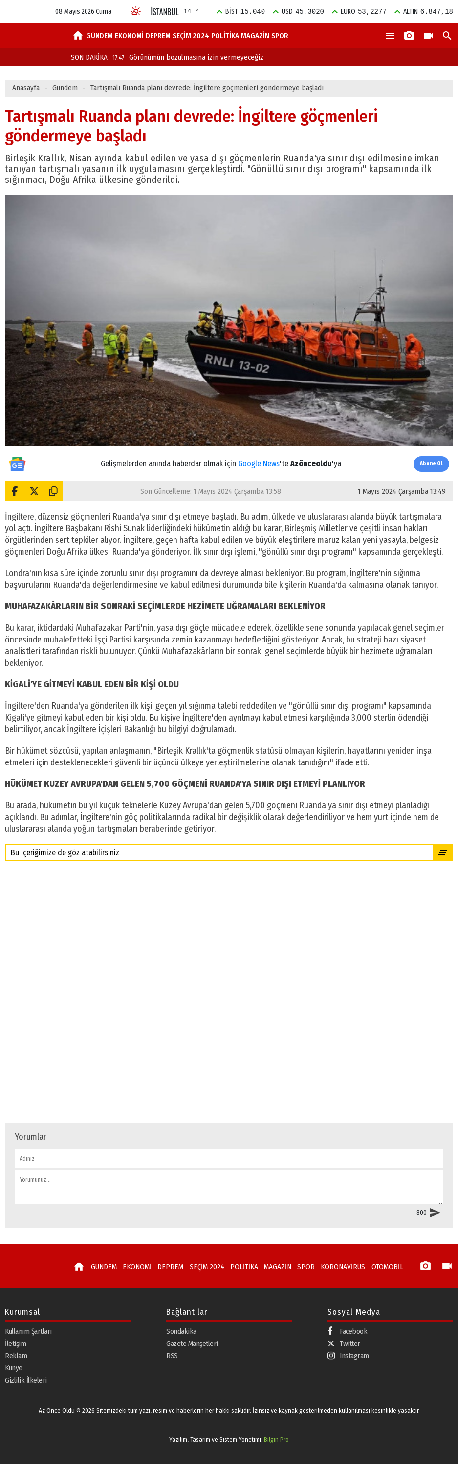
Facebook (347, 1331)
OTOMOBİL (380, 1267)
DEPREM (158, 35)
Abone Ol (431, 464)
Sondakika (181, 1331)
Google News (259, 463)
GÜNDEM (99, 35)
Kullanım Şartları (28, 1331)
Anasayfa (26, 87)
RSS (172, 1355)
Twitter (343, 1343)
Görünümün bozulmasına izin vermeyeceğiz (187, 57)
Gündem (65, 87)
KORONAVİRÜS (337, 1267)
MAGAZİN (255, 35)
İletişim (15, 1343)
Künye (13, 1368)
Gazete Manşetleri (192, 1343)
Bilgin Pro (276, 1439)
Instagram (348, 1356)
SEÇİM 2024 (191, 35)
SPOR (279, 35)
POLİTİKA (225, 35)
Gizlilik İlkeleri (26, 1380)
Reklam (16, 1355)
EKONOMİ (129, 35)
